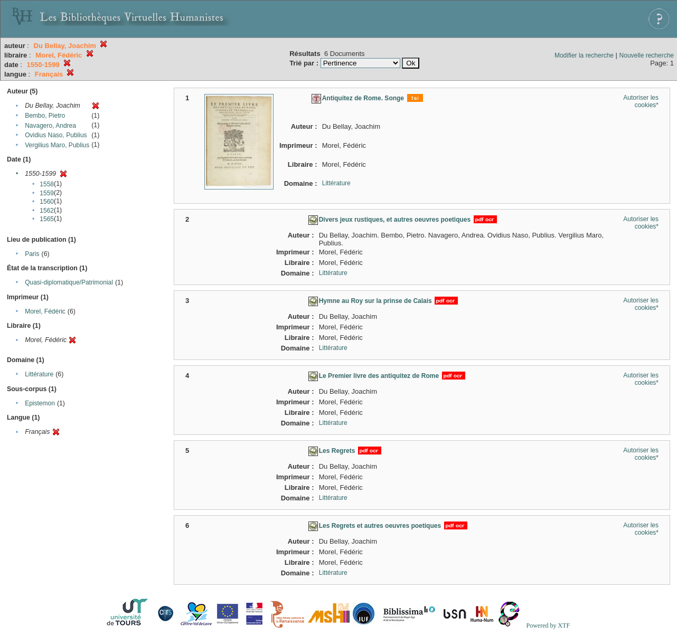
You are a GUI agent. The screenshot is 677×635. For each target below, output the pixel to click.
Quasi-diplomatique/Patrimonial (69, 282)
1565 (47, 219)
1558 (47, 184)
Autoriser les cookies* (641, 101)
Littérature (39, 374)
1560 (47, 201)
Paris (32, 254)
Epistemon (40, 403)
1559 (47, 193)
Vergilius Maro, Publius (57, 145)
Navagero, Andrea (50, 125)
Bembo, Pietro (45, 115)
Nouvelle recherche (646, 55)
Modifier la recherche (584, 55)
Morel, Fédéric (45, 311)
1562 (47, 210)
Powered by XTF (548, 625)
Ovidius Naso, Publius (56, 135)
